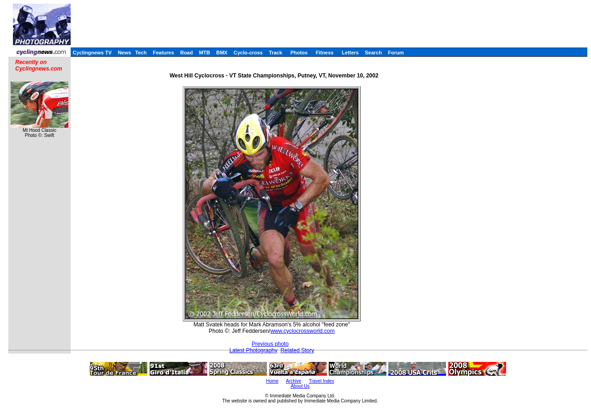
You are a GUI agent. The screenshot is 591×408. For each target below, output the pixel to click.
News (124, 52)
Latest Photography (253, 350)
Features (163, 52)
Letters (350, 52)
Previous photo (270, 344)
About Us (299, 386)
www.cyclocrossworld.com (302, 331)
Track (275, 52)
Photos (299, 52)
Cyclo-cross (248, 52)
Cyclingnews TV (91, 52)
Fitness (325, 52)
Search (373, 52)
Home (272, 381)
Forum (396, 52)
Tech (141, 52)
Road (186, 52)
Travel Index (321, 381)
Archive (293, 381)
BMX (221, 52)
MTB (204, 52)
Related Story (297, 350)
